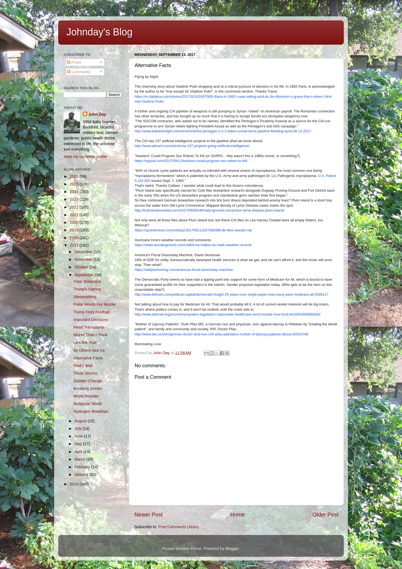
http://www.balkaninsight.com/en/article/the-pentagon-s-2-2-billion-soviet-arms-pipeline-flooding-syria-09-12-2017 (223, 131)
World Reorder (86, 396)
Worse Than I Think (90, 335)
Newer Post (148, 515)
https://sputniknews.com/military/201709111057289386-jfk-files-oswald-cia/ (193, 230)
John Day (97, 114)
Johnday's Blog (99, 32)
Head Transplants (88, 327)
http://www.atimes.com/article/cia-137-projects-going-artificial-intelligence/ (192, 146)
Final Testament (87, 281)
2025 (74, 184)
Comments (78, 72)
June (79, 436)
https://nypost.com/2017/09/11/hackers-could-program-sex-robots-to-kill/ (191, 161)
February (83, 467)
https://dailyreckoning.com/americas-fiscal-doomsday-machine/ (184, 270)
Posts (74, 62)
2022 (74, 207)
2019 (74, 230)
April (79, 451)
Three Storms (85, 373)
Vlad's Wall (82, 365)
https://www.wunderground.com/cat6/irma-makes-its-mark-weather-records (193, 245)
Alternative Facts (88, 358)
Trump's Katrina (87, 289)
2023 (74, 199)
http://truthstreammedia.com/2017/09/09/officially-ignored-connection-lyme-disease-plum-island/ (209, 210)
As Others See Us (89, 350)
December (84, 252)
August (81, 421)
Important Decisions (90, 319)
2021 (74, 215)
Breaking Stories (87, 388)
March (80, 459)
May (79, 444)
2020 (74, 222)
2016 (74, 484)
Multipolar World (87, 404)
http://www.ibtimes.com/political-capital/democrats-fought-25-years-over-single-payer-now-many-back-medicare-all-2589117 (231, 294)
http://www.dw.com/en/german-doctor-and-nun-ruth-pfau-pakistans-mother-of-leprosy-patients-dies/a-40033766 (221, 334)
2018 (74, 237)
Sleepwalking (85, 297)
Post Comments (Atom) (178, 527)
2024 (74, 191)
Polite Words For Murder (94, 304)
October (82, 267)
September (85, 275)
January (82, 474)
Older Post (325, 515)
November (84, 259)
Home (237, 515)
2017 (74, 245)
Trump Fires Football (91, 312)
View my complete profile (85, 156)
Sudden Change (87, 381)
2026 (74, 176)
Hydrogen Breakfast (90, 411)
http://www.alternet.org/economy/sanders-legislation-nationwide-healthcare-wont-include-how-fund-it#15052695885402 (228, 314)
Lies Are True (85, 342)
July (79, 428)
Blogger (232, 548)
